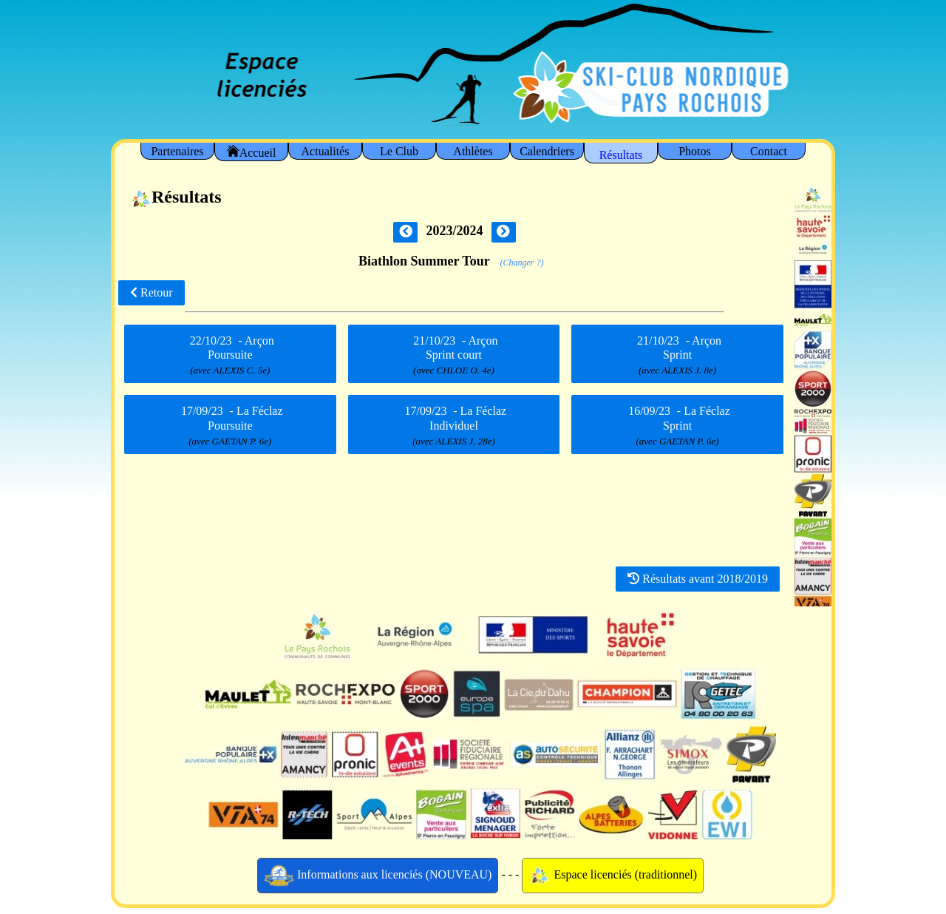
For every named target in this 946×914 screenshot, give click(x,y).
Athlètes (472, 151)
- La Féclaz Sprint (677, 426)
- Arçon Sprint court (454, 355)
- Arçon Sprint (677, 355)
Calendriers (547, 151)
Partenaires (177, 151)
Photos (694, 151)
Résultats (621, 155)
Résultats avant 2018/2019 (697, 578)
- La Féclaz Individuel (453, 426)
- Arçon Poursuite (230, 355)
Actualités (326, 151)
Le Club (399, 151)
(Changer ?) (521, 262)
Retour (151, 292)
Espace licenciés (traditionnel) (612, 875)
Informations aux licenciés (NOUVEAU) (378, 875)
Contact (768, 151)
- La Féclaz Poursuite (229, 426)
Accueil (251, 152)
